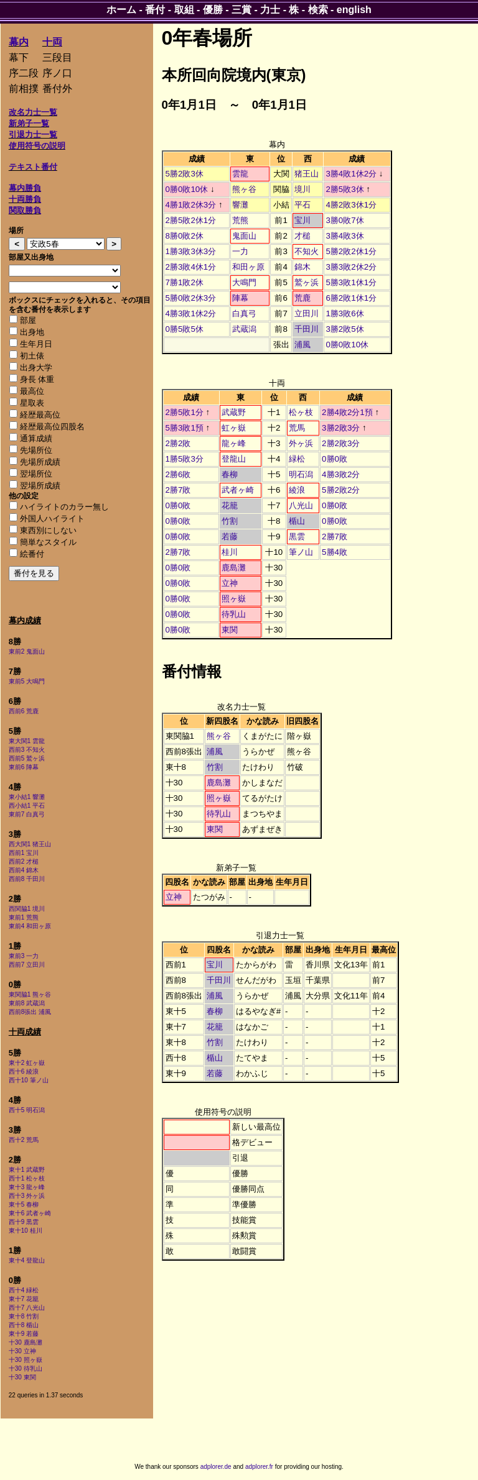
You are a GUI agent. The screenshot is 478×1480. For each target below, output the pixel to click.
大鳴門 (244, 282)
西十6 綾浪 (24, 1071)
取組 (184, 9)
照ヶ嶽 (234, 598)
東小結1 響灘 (27, 796)
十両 (52, 42)
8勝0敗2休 (185, 235)
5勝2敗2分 (341, 490)
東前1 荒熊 (24, 917)
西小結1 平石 (27, 805)
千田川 (306, 329)
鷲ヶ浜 (306, 282)
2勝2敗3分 (341, 443)
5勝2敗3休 (185, 173)
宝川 (302, 220)
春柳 (230, 474)
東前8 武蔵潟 (27, 1003)
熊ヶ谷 (244, 189)
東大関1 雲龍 (27, 741)
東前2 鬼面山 (27, 651)
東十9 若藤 (24, 1333)
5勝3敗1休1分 (351, 282)
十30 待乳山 (25, 1368)
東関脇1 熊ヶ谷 (30, 994)
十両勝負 (25, 199)
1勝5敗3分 (185, 459)
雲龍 (240, 173)
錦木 (302, 267)
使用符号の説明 (37, 145)
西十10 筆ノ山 (29, 1080)
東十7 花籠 (24, 1298)
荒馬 (297, 427)
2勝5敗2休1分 (191, 220)
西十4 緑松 (24, 1290)
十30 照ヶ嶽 (25, 1359)
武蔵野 (234, 412)
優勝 (213, 9)
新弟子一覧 (29, 123)
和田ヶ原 (248, 267)
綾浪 (297, 490)
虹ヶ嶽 (234, 427)
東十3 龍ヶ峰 (27, 1187)
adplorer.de (216, 1466)
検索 (318, 9)
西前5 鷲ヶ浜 (27, 758)
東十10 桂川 (25, 1230)
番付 (155, 9)
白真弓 (244, 313)
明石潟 (301, 474)
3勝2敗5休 (344, 329)
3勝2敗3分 (341, 427)
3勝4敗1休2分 (351, 173)
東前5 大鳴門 (27, 681)
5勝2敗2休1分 (351, 251)
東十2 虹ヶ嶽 (27, 1062)
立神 (230, 583)
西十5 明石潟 (27, 1110)
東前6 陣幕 (24, 767)
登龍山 (234, 459)
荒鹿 (302, 298)
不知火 (306, 251)
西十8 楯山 (24, 1325)
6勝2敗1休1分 (351, 298)
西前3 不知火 (27, 749)
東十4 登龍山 (27, 1260)
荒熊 (240, 220)
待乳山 (234, 614)
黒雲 (297, 536)
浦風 (302, 344)
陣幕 (240, 298)
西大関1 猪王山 (30, 844)
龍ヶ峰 (234, 443)
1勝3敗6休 (344, 313)
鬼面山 (244, 235)
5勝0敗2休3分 (191, 298)
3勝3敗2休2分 (351, 267)
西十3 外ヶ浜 (27, 1195)
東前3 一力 (24, 955)
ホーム (121, 9)
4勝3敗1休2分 (191, 313)
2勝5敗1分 (185, 412)
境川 (302, 189)
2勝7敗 (178, 490)
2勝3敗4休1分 (191, 267)
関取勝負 (25, 210)
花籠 (230, 505)
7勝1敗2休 (185, 282)
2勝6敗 (178, 474)
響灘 (240, 204)
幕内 (19, 42)
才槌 (302, 235)
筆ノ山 (301, 552)
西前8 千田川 (27, 878)
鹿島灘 (234, 567)
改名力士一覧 (33, 112)
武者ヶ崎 (238, 490)
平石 (302, 204)
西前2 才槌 (24, 861)
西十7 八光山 (27, 1307)
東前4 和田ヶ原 (30, 926)
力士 (270, 9)
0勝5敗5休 (185, 329)
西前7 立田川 (27, 964)
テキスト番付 (33, 166)
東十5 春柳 (24, 1204)
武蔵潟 (244, 329)
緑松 (297, 459)
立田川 (306, 313)
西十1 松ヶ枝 (27, 1178)
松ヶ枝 (301, 412)
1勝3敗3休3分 (191, 251)
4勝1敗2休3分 (191, 204)
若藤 (230, 536)
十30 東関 (22, 1377)
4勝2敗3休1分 (351, 204)
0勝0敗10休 (187, 189)
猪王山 (306, 173)
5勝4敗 (334, 552)
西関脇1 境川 (27, 908)
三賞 (241, 9)
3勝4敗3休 (344, 235)
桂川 (230, 552)
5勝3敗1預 (185, 427)
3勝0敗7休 (344, 220)
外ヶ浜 (301, 443)
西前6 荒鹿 (24, 711)
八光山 (301, 505)
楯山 (297, 521)
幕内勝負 (25, 188)
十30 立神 (22, 1351)
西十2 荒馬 (24, 1139)
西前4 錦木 (24, 870)
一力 (240, 251)
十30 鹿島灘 (25, 1342)
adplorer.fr (259, 1466)
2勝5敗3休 (344, 189)
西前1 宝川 (24, 852)
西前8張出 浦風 (30, 1011)
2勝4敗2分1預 (347, 412)
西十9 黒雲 (24, 1221)
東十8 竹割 (24, 1316)
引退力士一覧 (33, 134)
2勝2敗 (178, 443)
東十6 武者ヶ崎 (30, 1213)
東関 (230, 629)
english (354, 9)
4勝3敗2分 (341, 474)
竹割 (230, 521)
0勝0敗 (334, 459)
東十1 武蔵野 (27, 1169)
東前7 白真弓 (27, 814)
